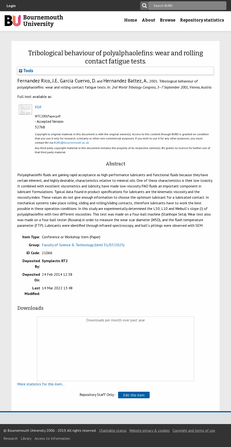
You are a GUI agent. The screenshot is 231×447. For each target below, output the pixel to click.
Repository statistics (202, 20)
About (148, 20)
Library (26, 438)
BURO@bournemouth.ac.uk (71, 142)
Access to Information (52, 438)
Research (11, 438)
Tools (26, 70)
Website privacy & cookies (149, 430)
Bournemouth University (34, 21)
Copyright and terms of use (194, 430)
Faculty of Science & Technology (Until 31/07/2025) (83, 244)
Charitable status (112, 430)
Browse (167, 20)
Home (130, 20)
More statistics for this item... (41, 384)
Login (11, 5)
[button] (134, 395)
